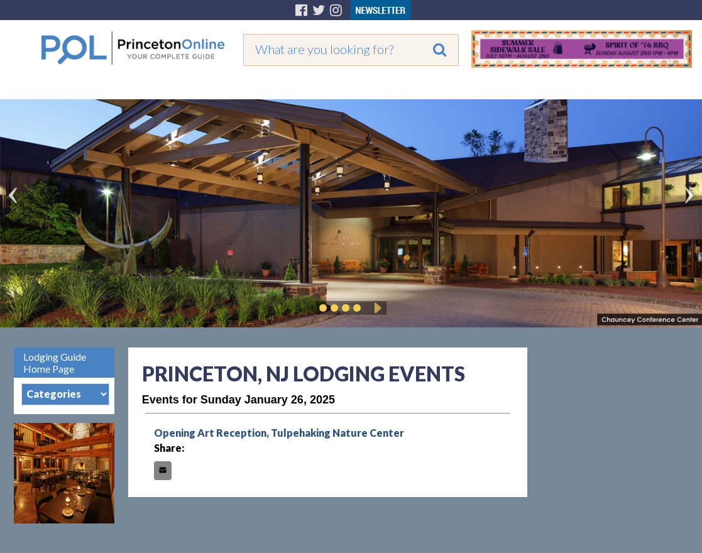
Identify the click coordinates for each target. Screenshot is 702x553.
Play (375, 308)
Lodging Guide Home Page (54, 363)
